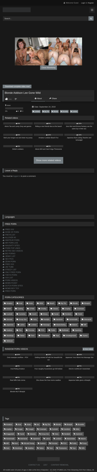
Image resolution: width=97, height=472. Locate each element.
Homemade (71, 317)
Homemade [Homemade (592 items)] (10, 433)
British (8, 308)
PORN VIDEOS (10, 280)
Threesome (44, 331)
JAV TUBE (8, 267)
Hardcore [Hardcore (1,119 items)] (79, 429)
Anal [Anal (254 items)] (19, 419)
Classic (53, 308)
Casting (19, 308)
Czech (33, 312)
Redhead (63, 327)
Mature (72, 322)
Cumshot (21, 312)
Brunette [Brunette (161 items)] (81, 419)
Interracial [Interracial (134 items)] (23, 433)
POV (41, 327)
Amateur (9, 303)
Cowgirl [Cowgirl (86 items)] (31, 424)
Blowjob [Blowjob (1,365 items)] (69, 419)
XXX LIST (8, 278)
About (38, 98)
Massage (45, 322)
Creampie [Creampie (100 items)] (42, 424)
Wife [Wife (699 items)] (83, 443)
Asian (30, 303)
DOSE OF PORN (11, 232)
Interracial (85, 317)
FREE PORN (9, 291)
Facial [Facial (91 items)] (22, 429)
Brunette (64, 111)
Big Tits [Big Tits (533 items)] (47, 419)
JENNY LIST (9, 256)
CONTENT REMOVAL (60, 460)
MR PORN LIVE (10, 243)
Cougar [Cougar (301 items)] (19, 424)
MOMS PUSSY (10, 283)
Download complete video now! (17, 86)
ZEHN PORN (9, 262)
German (9, 317)
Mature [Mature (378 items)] (83, 433)
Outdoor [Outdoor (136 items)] (43, 438)
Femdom (66, 312)
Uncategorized (69, 331)
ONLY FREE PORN (12, 272)
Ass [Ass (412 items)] (37, 419)
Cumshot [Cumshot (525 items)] (66, 424)
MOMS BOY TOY (11, 288)
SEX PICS (8, 259)
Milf (82, 322)
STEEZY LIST (9, 270)
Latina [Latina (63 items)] (48, 433)
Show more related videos (48, 160)
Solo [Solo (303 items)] (7, 443)
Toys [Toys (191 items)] (74, 443)
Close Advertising (48, 68)
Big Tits (46, 111)
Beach (50, 303)
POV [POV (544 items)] (64, 438)
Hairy (34, 317)
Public (51, 327)
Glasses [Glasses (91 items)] (33, 429)
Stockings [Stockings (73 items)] (18, 443)
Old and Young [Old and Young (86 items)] (28, 438)
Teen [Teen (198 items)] (51, 443)
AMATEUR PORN (11, 240)
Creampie (78, 308)
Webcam (9, 336)
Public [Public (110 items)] (74, 438)
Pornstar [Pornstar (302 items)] (54, 438)
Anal (20, 303)
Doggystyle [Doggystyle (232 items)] (10, 429)
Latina (21, 322)
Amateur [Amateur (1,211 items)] (9, 419)
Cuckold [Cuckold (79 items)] (55, 424)
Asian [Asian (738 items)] (29, 419)
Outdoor (9, 327)
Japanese (9, 322)
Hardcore (57, 317)
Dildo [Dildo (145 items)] (77, 424)
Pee (19, 327)
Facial (54, 312)
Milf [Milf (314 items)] (7, 438)
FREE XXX (8, 229)
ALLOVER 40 (9, 237)
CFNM (31, 308)
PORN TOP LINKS (11, 248)
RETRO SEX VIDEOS (13, 251)
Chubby (42, 308)
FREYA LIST (9, 235)
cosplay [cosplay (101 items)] (9, 424)
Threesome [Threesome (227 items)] (63, 443)
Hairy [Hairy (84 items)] (56, 429)
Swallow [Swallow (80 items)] (31, 443)
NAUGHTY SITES (11, 245)
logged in (16, 176)
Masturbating (59, 322)
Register (91, 3)
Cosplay (65, 308)
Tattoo (21, 331)
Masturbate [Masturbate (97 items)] (71, 433)
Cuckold (9, 312)
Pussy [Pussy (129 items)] (84, 438)
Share (53, 98)
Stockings (9, 331)
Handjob (45, 317)
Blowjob (84, 303)
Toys (55, 331)
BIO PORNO (9, 254)
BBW (40, 303)
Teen (32, 331)
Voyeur (82, 331)
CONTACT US (34, 460)
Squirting (75, 327)
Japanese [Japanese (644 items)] (36, 433)
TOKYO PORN (10, 275)
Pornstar (30, 327)
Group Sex (22, 317)
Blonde (55, 111)
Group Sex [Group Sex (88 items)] (45, 429)
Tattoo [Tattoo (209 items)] (41, 443)
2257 (45, 460)
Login (83, 3)
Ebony (44, 312)
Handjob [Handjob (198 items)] (67, 429)
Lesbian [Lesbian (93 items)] (58, 433)
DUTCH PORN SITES (13, 286)
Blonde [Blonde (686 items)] (58, 419)
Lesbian (36, 111)
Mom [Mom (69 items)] (16, 438)
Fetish (77, 312)
